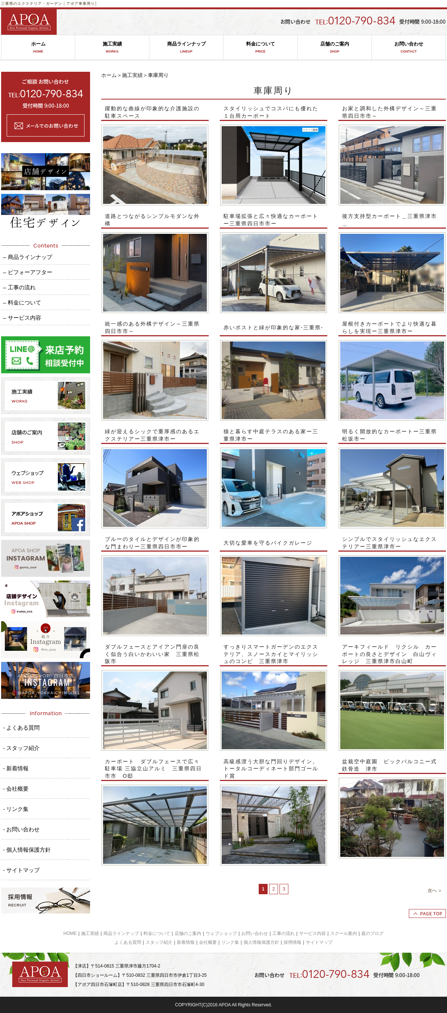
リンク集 (230, 942)
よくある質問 (128, 942)
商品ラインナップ (186, 47)
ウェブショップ (221, 933)
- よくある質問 (21, 727)
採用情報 (292, 942)
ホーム (38, 47)
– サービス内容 (22, 317)
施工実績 (112, 47)
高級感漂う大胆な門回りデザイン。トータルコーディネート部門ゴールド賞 (271, 768)
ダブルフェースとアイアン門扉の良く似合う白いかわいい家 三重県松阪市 (152, 654)
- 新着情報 (16, 768)
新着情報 (186, 942)
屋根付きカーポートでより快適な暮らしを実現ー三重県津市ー (389, 327)
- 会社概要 (16, 788)
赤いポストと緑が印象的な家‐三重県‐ (273, 327)
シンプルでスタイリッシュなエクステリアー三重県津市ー (389, 542)
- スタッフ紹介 (21, 748)
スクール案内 (343, 933)
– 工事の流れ (19, 287)
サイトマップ (319, 942)
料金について (260, 47)
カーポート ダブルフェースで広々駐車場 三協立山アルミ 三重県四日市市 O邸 (153, 768)
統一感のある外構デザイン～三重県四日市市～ (152, 327)
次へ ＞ (435, 890)
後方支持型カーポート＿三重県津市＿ (389, 219)
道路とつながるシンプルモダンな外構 (152, 219)
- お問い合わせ (21, 829)
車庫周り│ (88, 3)
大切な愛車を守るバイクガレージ (268, 543)
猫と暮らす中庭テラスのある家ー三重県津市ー (271, 435)
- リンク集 (16, 809)
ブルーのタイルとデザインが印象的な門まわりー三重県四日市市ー (152, 542)
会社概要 (208, 942)
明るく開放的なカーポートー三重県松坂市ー (389, 435)
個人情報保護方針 (261, 942)
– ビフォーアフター (27, 272)
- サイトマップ (21, 870)
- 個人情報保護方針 (27, 850)
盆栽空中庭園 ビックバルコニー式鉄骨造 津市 (389, 765)
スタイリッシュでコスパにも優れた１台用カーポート (271, 112)
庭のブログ (372, 933)
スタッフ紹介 (159, 942)
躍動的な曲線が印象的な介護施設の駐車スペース (152, 112)
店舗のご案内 (334, 47)
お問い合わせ (409, 47)
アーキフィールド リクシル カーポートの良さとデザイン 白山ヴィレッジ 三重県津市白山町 (389, 654)
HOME (70, 933)
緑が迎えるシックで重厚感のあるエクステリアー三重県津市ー (152, 435)
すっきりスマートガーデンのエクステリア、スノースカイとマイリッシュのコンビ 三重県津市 (271, 654)
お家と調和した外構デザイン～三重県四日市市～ (389, 112)
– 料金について (22, 302)
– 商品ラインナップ (27, 257)
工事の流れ (283, 933)
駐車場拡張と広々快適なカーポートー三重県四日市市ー (271, 219)
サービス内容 (312, 933)
